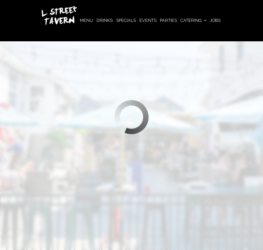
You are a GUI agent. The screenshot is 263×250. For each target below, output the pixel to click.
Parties (168, 20)
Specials (126, 20)
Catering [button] (193, 20)
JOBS (215, 20)
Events (147, 20)
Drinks (105, 20)
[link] (59, 15)
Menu (86, 20)
